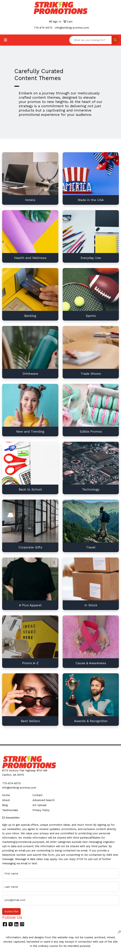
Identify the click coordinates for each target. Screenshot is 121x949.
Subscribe (11, 911)
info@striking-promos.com (72, 27)
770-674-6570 (43, 27)
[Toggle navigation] (5, 40)
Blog (5, 805)
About (6, 800)
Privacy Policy (41, 810)
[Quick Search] (90, 40)
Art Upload (39, 805)
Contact (37, 795)
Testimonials (10, 810)
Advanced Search (43, 800)
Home (6, 795)
